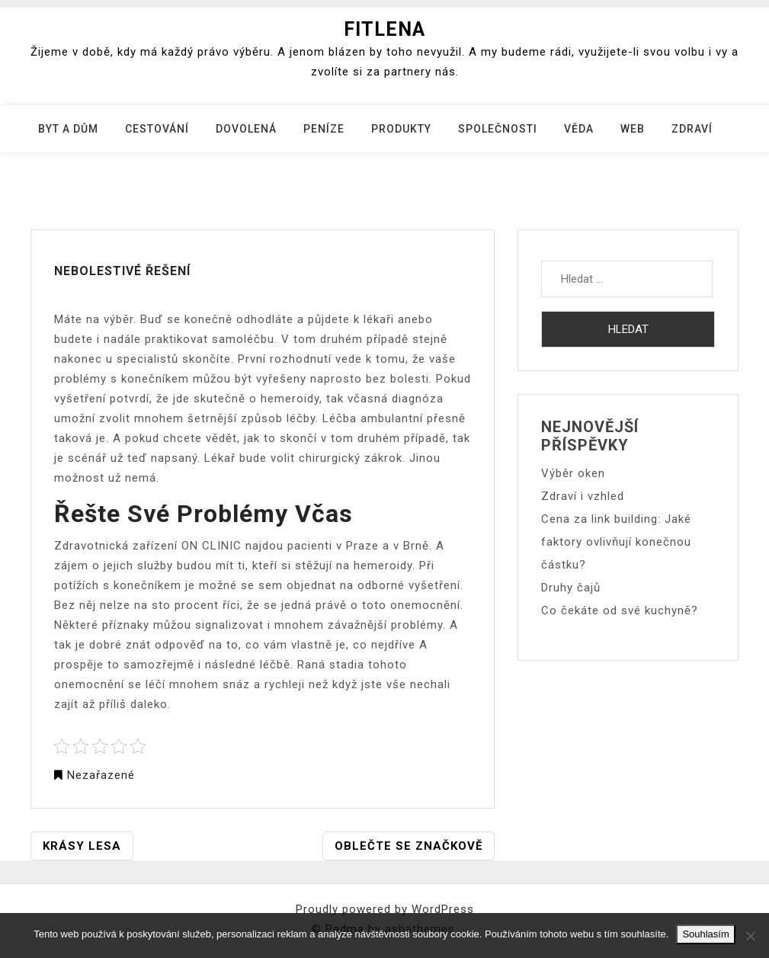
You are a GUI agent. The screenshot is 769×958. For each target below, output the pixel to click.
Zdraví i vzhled (582, 496)
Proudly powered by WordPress (385, 909)
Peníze (323, 129)
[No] (750, 936)
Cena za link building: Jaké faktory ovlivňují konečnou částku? (616, 542)
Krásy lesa (82, 846)
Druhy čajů (571, 587)
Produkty (401, 129)
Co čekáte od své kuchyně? (619, 610)
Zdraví (692, 129)
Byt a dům (68, 129)
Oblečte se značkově (408, 846)
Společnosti (497, 129)
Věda (579, 129)
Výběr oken (573, 473)
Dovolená (246, 129)
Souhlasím (705, 934)
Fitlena (384, 29)
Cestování (157, 129)
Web (632, 129)
